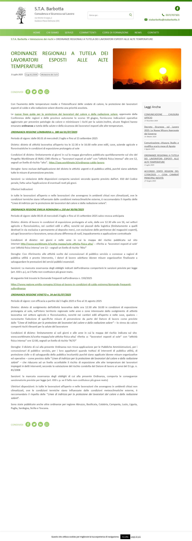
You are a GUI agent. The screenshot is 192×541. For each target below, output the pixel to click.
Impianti (96, 464)
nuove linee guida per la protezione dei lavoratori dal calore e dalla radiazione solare (66, 114)
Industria (124, 464)
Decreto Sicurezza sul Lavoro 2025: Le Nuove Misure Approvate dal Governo (161, 130)
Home (36, 32)
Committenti (87, 32)
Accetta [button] (125, 537)
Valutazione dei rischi (41, 39)
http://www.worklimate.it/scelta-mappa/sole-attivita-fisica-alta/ (57, 243)
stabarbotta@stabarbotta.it (164, 19)
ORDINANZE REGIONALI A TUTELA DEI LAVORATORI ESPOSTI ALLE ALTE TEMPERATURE (161, 159)
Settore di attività (23, 527)
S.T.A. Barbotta (19, 39)
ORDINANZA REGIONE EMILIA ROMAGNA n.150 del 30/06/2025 (47, 209)
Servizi (69, 32)
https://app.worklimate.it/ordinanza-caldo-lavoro (76, 162)
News (138, 32)
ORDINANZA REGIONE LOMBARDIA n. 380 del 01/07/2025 (44, 132)
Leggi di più (136, 536)
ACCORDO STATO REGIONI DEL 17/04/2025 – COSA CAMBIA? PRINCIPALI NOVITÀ (161, 174)
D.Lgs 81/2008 (31, 74)
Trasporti (152, 464)
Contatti (153, 32)
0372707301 (173, 15)
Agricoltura (39, 464)
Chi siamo (52, 32)
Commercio (67, 464)
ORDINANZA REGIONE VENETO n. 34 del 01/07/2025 (41, 294)
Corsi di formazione (115, 32)
